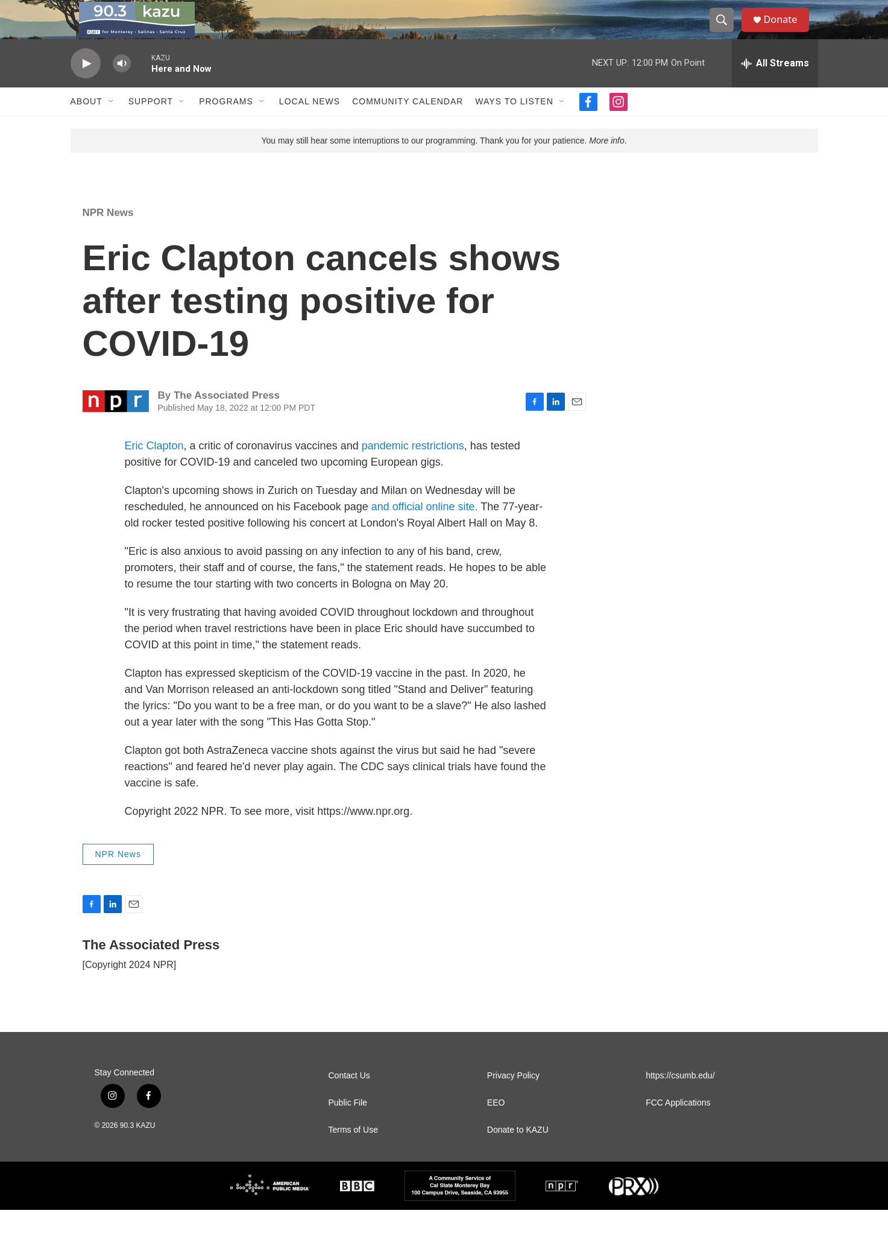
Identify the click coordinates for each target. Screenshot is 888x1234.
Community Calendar (407, 125)
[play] (85, 88)
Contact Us (349, 1099)
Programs (226, 125)
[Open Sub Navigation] (111, 125)
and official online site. (424, 531)
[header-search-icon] (726, 32)
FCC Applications (678, 1126)
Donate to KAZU (518, 1154)
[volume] (122, 87)
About (86, 125)
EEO (496, 1126)
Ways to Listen (514, 125)
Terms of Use (353, 1154)
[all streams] (775, 87)
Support (150, 125)
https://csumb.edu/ (680, 1099)
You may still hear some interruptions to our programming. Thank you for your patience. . (443, 164)
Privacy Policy (513, 1099)
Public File (348, 1126)
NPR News (108, 236)
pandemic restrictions (413, 470)
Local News (309, 125)
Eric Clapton (154, 470)
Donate (787, 31)
